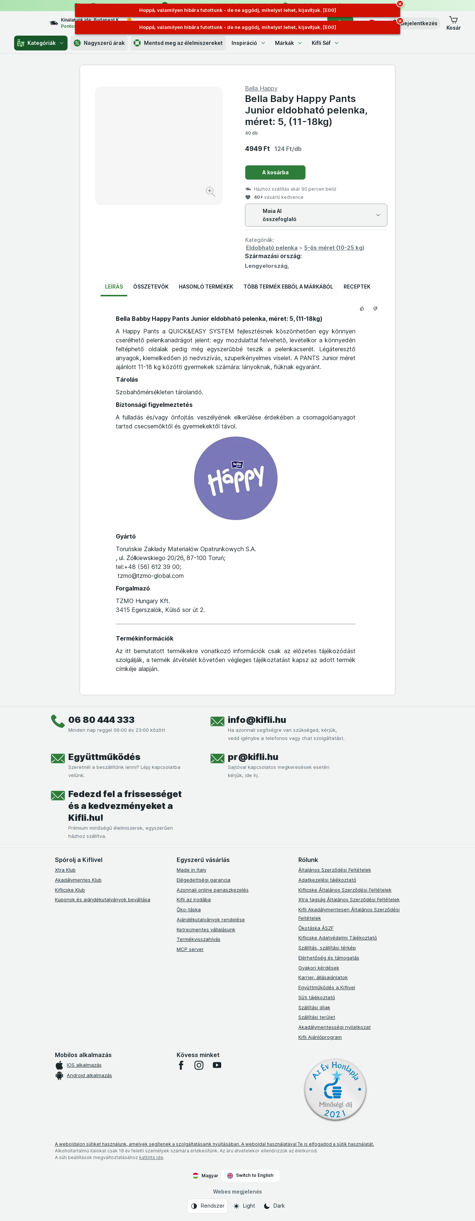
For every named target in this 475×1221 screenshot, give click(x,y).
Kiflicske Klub (70, 890)
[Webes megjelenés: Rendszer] (207, 1206)
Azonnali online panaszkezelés (213, 890)
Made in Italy (191, 870)
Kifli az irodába (194, 899)
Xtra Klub (65, 870)
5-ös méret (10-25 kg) (334, 247)
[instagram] (198, 1065)
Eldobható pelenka (272, 247)
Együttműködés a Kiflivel (326, 987)
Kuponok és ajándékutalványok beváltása (102, 899)
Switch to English (250, 1175)
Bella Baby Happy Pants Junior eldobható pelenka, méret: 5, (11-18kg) (306, 110)
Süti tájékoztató (316, 997)
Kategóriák (41, 43)
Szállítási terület (316, 1017)
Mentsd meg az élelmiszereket (178, 43)
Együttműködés (104, 756)
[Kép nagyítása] (211, 193)
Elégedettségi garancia (203, 880)
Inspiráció (249, 43)
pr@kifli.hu (253, 756)
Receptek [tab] (357, 286)
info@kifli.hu (257, 719)
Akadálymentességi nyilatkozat (334, 1027)
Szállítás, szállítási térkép (327, 948)
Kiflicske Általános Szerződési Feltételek (345, 890)
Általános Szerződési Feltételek (334, 870)
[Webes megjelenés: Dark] (274, 1206)
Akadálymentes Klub (78, 880)
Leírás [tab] (114, 286)
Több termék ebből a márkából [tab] (288, 286)
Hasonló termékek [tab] (206, 286)
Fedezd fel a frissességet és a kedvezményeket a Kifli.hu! (125, 806)
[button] (413, 23)
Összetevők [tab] (150, 286)
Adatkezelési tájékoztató (327, 880)
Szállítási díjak (314, 1007)
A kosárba (275, 172)
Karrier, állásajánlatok (323, 977)
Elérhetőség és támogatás (328, 958)
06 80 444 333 (101, 719)
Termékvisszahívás (198, 939)
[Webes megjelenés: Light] (243, 1206)
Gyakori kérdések (318, 968)
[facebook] (181, 1065)
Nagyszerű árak (99, 43)
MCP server (190, 949)
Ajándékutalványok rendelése (211, 919)
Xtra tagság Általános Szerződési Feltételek (349, 899)
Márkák (289, 43)
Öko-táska (189, 909)
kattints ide (151, 1157)
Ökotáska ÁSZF (316, 928)
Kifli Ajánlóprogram (320, 1037)
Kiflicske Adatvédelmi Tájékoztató (337, 938)
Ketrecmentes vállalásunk (206, 929)
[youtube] (216, 1065)
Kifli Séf (326, 43)
